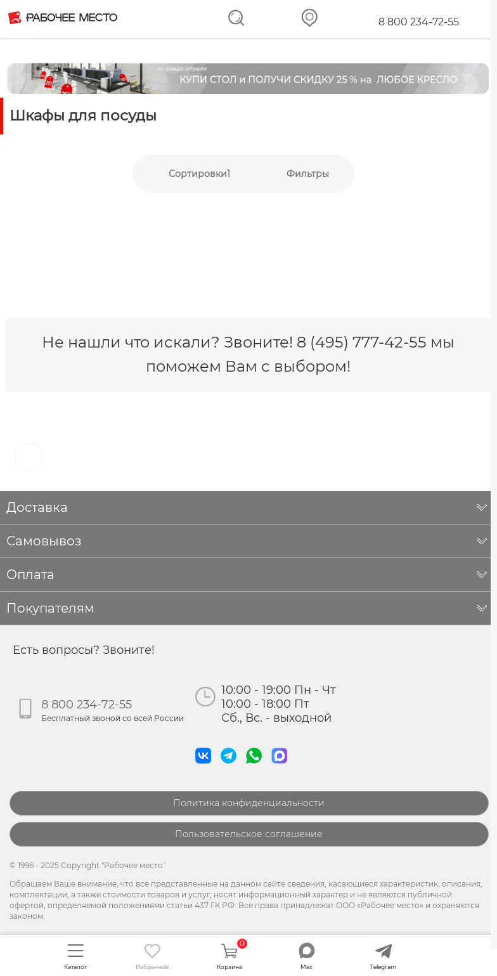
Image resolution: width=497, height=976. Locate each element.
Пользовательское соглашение (249, 834)
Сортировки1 (199, 173)
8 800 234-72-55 (418, 22)
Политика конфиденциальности (249, 803)
